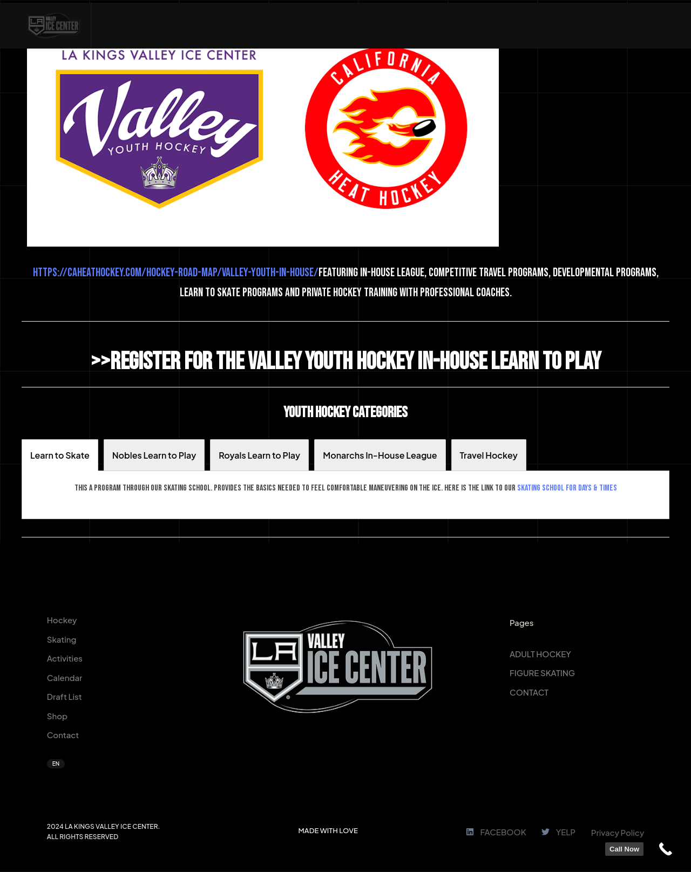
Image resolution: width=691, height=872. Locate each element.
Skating (62, 639)
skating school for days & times (567, 488)
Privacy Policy (617, 832)
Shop (57, 716)
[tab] (60, 455)
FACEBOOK (496, 832)
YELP (558, 832)
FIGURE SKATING (542, 672)
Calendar (65, 677)
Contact (63, 735)
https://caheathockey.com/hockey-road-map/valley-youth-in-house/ (176, 272)
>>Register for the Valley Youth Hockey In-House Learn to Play (346, 362)
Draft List (64, 696)
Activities (65, 658)
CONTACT (529, 692)
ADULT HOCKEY (540, 654)
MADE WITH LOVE (328, 830)
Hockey (62, 620)
